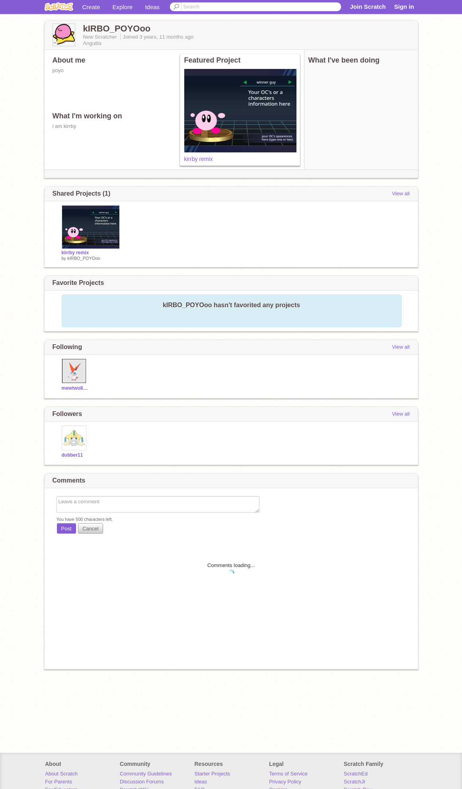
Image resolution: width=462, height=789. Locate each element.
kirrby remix (198, 159)
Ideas (152, 7)
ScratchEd (356, 774)
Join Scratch (368, 6)
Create (91, 7)
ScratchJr (355, 782)
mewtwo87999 (75, 388)
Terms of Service (288, 774)
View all (401, 193)
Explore (123, 7)
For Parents (58, 782)
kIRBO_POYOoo (83, 258)
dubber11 (72, 455)
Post (66, 529)
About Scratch (61, 774)
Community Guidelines (146, 774)
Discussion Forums (142, 782)
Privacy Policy (285, 782)
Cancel (90, 529)
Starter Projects (212, 774)
